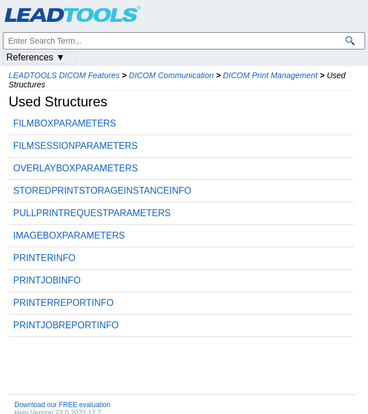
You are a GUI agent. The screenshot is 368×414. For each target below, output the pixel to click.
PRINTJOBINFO (46, 280)
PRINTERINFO (44, 258)
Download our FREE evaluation (62, 405)
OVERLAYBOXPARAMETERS (75, 168)
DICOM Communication (171, 75)
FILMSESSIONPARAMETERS (75, 146)
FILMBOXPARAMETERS (64, 123)
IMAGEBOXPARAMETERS (69, 235)
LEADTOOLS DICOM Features (64, 75)
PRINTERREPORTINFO (63, 303)
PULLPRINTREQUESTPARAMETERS (92, 213)
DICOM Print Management (270, 75)
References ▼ (35, 57)
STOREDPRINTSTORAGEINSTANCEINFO (102, 190)
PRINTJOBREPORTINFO (66, 325)
